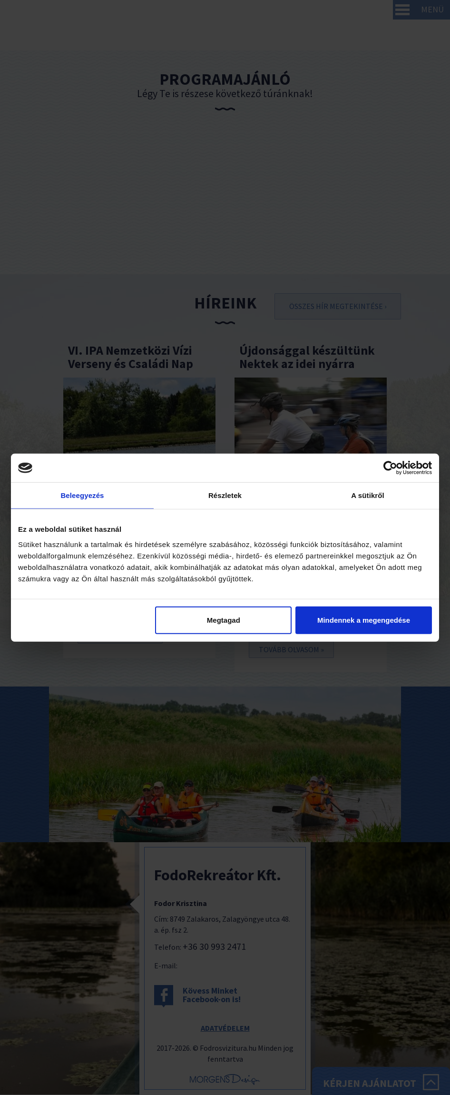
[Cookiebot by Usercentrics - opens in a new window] (390, 468)
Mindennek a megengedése (363, 620)
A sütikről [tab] (367, 495)
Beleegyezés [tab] (82, 495)
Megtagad (223, 620)
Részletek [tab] (225, 495)
